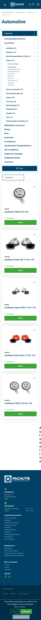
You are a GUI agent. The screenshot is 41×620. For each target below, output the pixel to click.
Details (20, 222)
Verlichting (7, 527)
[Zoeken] (29, 4)
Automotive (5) (11, 67)
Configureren (26, 611)
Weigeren (15, 611)
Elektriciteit (7, 520)
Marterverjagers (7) (13, 105)
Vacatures (7, 569)
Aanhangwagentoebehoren (12, 534)
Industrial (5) (11, 74)
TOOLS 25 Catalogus (10, 518)
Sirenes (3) (10, 78)
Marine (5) (10, 76)
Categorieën (19, 33)
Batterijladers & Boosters (11, 523)
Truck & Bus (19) (12, 80)
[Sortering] (13, 177)
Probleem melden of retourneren (13, 553)
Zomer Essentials (9, 539)
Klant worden (8, 548)
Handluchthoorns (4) (13, 71)
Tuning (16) (10, 83)
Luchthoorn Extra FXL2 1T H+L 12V (19, 355)
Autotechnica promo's (10, 525)
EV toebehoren (8, 537)
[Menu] (4, 4)
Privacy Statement (23, 594)
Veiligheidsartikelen (10, 530)
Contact (6, 567)
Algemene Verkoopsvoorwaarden (14, 555)
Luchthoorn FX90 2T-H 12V (16, 212)
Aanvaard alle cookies (21, 617)
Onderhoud (7, 532)
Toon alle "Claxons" (13, 64)
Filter (19, 168)
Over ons (7, 565)
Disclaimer (13, 594)
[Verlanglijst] (32, 4)
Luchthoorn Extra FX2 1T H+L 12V (19, 259)
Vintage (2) (10, 85)
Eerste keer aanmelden (11, 551)
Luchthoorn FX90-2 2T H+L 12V (18, 403)
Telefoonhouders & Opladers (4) (17, 121)
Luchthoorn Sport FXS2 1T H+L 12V (20, 307)
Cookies (5, 594)
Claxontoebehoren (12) (14, 69)
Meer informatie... (20, 607)
